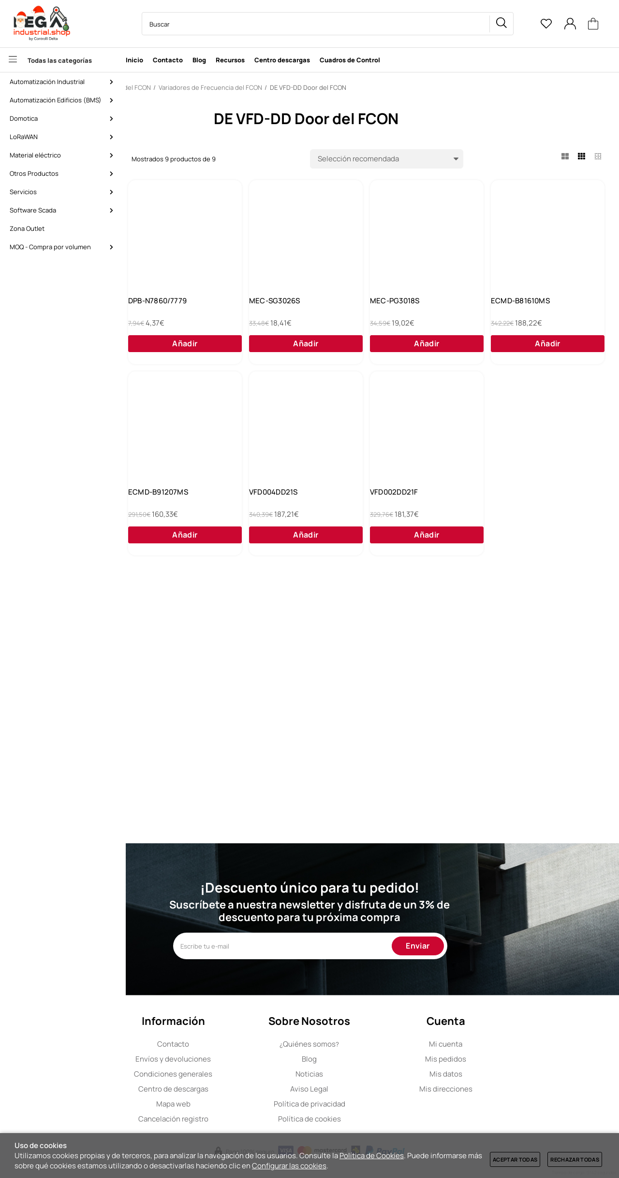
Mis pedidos (508, 1059)
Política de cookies (372, 1119)
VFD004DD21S (531, 514)
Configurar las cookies (289, 1166)
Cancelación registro (236, 1119)
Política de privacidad (372, 1104)
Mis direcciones (508, 1089)
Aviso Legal (372, 1089)
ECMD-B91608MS (299, 514)
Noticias (372, 1074)
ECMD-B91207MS (418, 514)
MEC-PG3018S (532, 308)
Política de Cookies (371, 1155)
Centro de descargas (236, 1089)
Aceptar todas (515, 1159)
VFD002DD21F (174, 719)
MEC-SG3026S (413, 308)
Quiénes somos (372, 1044)
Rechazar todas (574, 1159)
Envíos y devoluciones (236, 1059)
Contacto (236, 1044)
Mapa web (236, 1104)
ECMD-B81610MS (179, 514)
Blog (372, 1059)
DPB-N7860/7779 (298, 308)
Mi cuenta (508, 1044)
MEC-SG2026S (175, 308)
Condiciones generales (236, 1074)
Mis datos (508, 1074)
